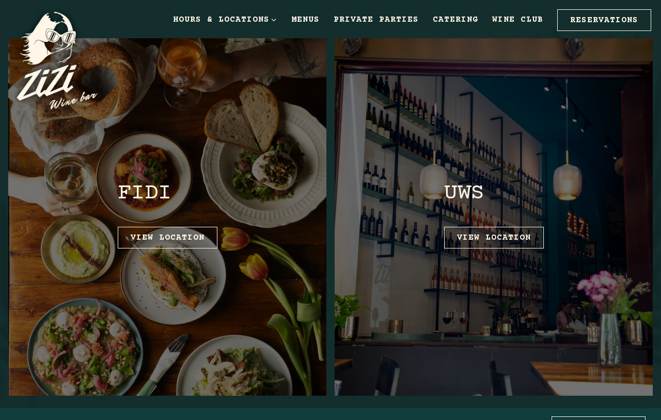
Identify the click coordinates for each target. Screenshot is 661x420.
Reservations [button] (604, 20)
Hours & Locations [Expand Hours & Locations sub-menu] (225, 19)
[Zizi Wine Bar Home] (64, 60)
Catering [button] (455, 19)
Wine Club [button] (517, 19)
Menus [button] (305, 19)
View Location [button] (167, 237)
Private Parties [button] (376, 19)
